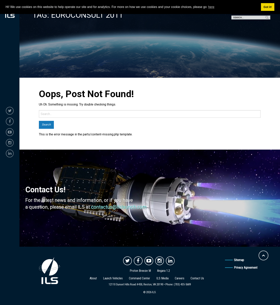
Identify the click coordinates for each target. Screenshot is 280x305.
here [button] (211, 7)
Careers (179, 278)
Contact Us (197, 278)
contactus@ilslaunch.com (119, 207)
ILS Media (162, 278)
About (93, 278)
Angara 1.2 (163, 271)
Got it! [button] (267, 7)
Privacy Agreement (245, 267)
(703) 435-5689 (182, 284)
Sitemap (239, 260)
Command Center (139, 278)
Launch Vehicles (113, 278)
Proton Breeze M (140, 271)
